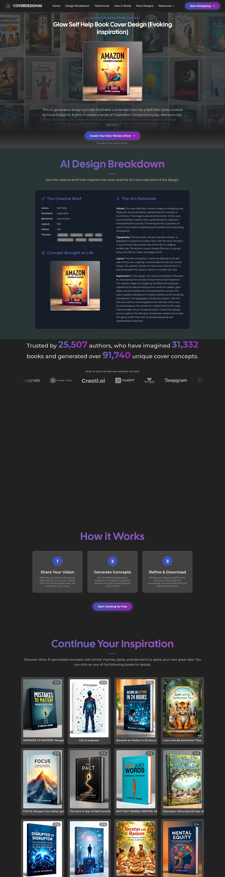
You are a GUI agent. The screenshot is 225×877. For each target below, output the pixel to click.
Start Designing (202, 5)
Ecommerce (95, 240)
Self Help (63, 235)
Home (56, 5)
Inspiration (76, 235)
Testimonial (102, 5)
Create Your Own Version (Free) (112, 135)
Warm (89, 235)
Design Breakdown (77, 5)
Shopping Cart (65, 240)
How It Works (122, 5)
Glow (98, 235)
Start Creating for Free (112, 606)
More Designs (144, 5)
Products (81, 240)
